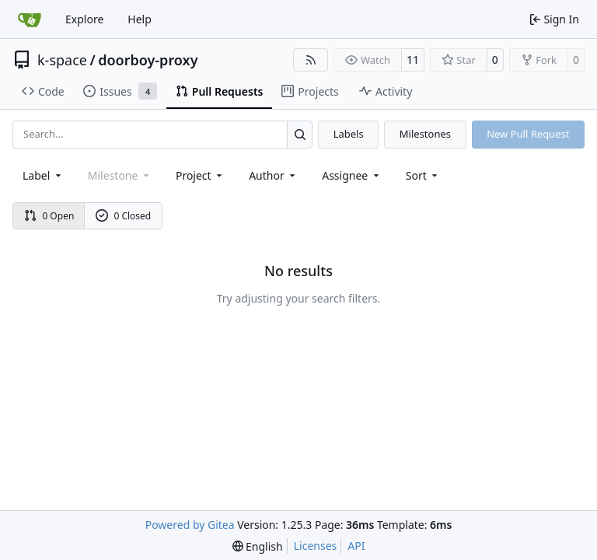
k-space (62, 60)
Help (139, 19)
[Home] (29, 19)
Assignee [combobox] (352, 175)
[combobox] (43, 175)
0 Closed (124, 215)
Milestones (425, 134)
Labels (348, 134)
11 (413, 59)
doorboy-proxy (147, 60)
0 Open (49, 215)
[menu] (423, 175)
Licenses (315, 545)
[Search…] (299, 134)
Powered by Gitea (190, 524)
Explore (84, 19)
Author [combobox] (273, 175)
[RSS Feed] (311, 60)
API (356, 545)
